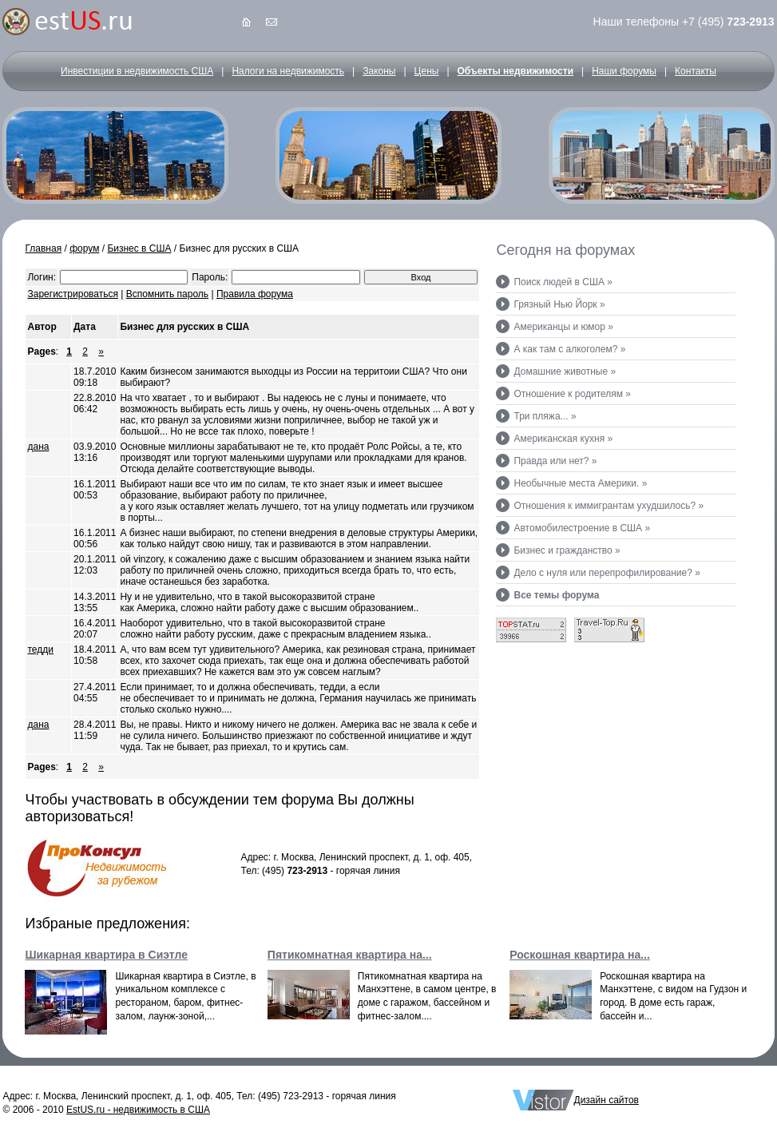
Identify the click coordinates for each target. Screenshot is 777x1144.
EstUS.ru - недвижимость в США (138, 1109)
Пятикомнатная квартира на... (350, 954)
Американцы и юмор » (562, 326)
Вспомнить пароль (167, 294)
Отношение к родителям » (572, 393)
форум (84, 248)
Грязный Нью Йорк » (559, 304)
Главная (43, 248)
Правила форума (254, 294)
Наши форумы (624, 71)
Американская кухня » (562, 438)
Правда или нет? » (555, 461)
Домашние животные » (564, 371)
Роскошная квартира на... (579, 954)
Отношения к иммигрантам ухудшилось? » (608, 505)
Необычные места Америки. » (580, 483)
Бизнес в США (139, 248)
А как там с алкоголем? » (569, 349)
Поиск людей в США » (562, 282)
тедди (40, 649)
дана (38, 446)
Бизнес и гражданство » (566, 550)
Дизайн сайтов (606, 1100)
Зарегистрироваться (72, 294)
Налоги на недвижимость (288, 71)
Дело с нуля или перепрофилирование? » (606, 572)
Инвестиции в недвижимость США (137, 71)
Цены (426, 71)
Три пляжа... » (544, 416)
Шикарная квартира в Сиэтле (106, 954)
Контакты (695, 71)
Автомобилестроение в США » (581, 528)
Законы (379, 71)
